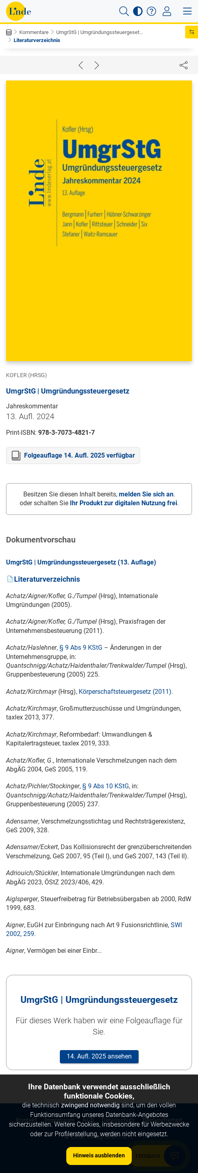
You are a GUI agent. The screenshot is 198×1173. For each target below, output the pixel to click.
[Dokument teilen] (183, 65)
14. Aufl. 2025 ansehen (99, 1056)
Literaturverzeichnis (37, 40)
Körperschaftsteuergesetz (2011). (126, 691)
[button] (124, 11)
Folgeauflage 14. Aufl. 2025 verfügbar (79, 455)
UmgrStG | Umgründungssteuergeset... (99, 32)
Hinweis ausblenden (99, 1155)
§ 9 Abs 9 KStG (80, 647)
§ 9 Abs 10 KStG (105, 786)
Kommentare (34, 32)
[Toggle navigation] (167, 11)
